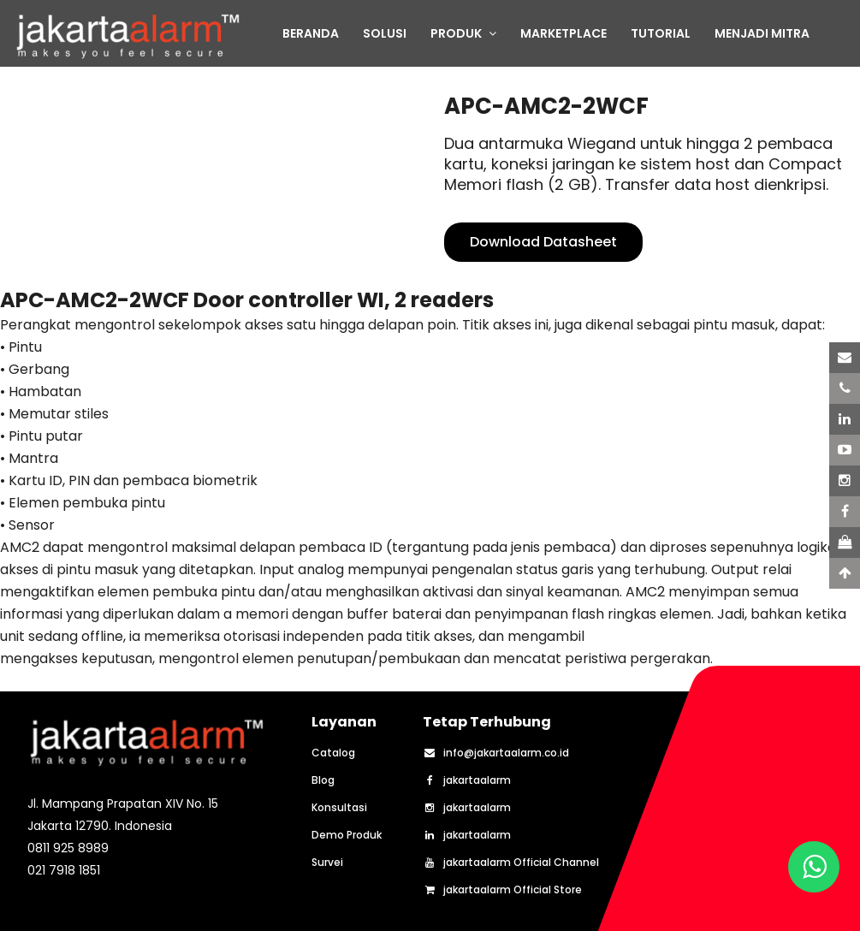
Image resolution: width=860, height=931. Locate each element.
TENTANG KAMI (327, 72)
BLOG (414, 72)
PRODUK (463, 33)
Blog (323, 780)
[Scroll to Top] (844, 573)
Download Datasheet (543, 242)
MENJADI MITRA (762, 33)
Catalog (333, 753)
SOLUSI (384, 33)
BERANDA (310, 33)
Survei (327, 862)
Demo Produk (346, 835)
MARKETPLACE (563, 33)
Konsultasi (339, 808)
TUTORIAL (661, 33)
